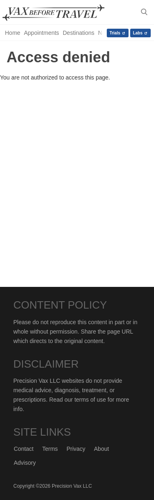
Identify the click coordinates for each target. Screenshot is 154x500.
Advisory (25, 462)
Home (12, 33)
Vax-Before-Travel (59, 13)
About (101, 448)
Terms (50, 448)
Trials (115, 33)
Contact (24, 448)
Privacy (76, 448)
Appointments (41, 33)
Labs (138, 33)
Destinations (78, 33)
